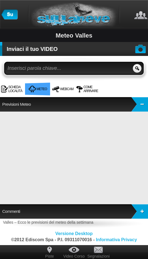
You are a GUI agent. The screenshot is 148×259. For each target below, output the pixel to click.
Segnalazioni (98, 256)
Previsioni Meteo (75, 104)
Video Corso (74, 256)
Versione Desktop (74, 233)
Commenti (75, 211)
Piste (49, 256)
